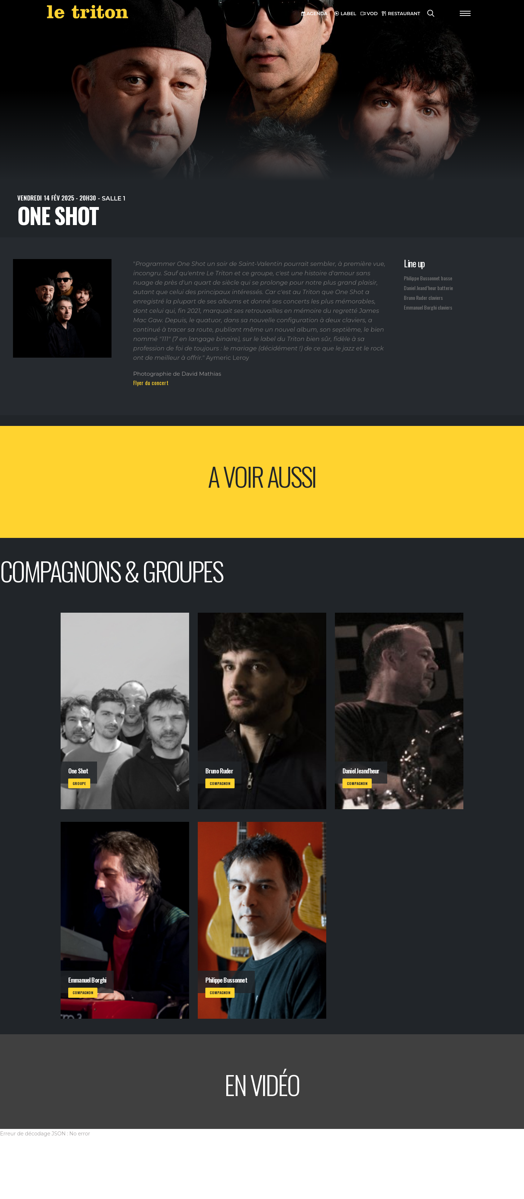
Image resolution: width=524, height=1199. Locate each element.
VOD (369, 13)
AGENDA (314, 13)
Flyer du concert (151, 383)
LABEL (345, 13)
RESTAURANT (401, 13)
